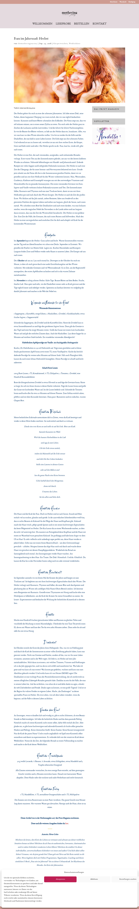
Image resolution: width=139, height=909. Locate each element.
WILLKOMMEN (42, 24)
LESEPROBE (63, 24)
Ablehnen (94, 879)
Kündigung (131, 2)
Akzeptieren (60, 879)
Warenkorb (123, 2)
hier (66, 824)
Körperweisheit (60, 44)
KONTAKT (99, 24)
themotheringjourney (27, 44)
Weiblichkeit (74, 44)
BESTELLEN (81, 24)
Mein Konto (113, 2)
